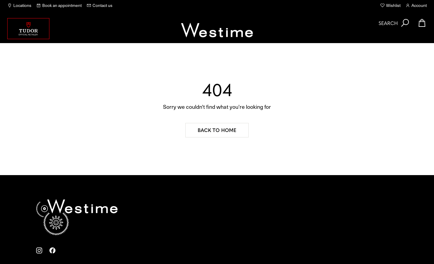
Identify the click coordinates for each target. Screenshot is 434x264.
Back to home (217, 130)
